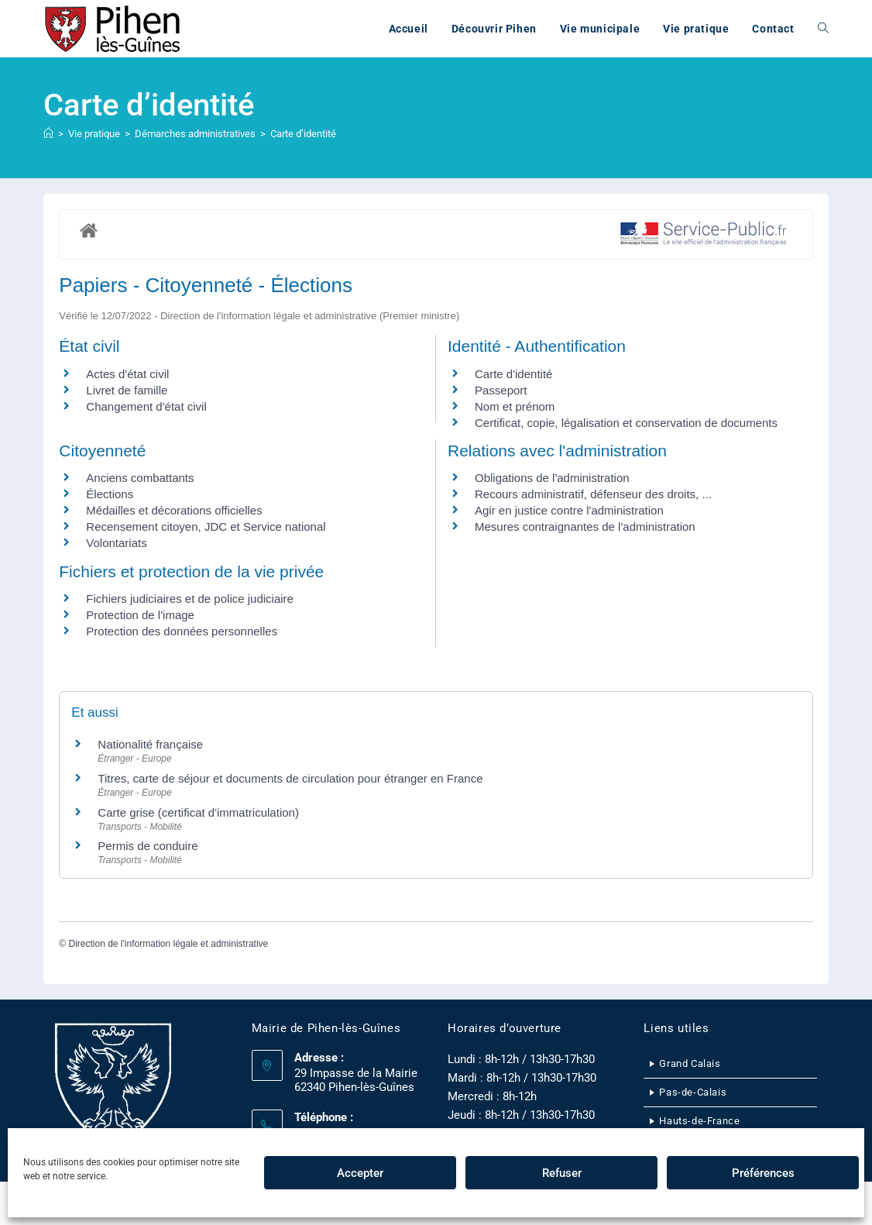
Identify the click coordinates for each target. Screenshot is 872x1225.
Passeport (501, 390)
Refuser (562, 1173)
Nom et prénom (514, 406)
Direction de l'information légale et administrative (168, 943)
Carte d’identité (303, 133)
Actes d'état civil (127, 373)
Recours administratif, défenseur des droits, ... (593, 494)
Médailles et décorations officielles (174, 510)
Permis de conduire (147, 845)
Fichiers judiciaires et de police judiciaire (190, 598)
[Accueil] (48, 133)
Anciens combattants (140, 477)
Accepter (360, 1173)
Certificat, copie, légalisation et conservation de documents (626, 422)
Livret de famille (126, 390)
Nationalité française (150, 744)
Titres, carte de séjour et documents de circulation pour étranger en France (290, 778)
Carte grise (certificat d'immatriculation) (198, 812)
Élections (109, 494)
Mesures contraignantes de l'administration (585, 526)
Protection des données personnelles (181, 631)
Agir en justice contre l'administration (569, 510)
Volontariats (116, 542)
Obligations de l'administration (552, 477)
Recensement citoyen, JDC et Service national (205, 526)
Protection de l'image (140, 614)
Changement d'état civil (146, 406)
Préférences (763, 1173)
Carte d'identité (513, 373)
